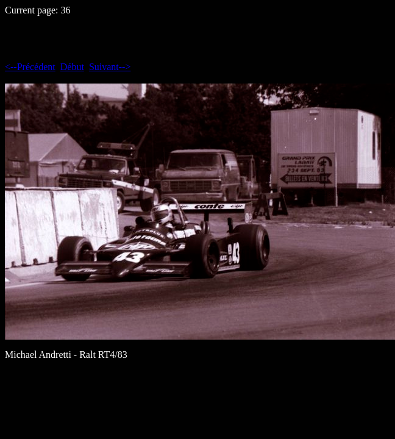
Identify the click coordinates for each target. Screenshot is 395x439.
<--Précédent (30, 67)
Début (72, 67)
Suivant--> (110, 67)
